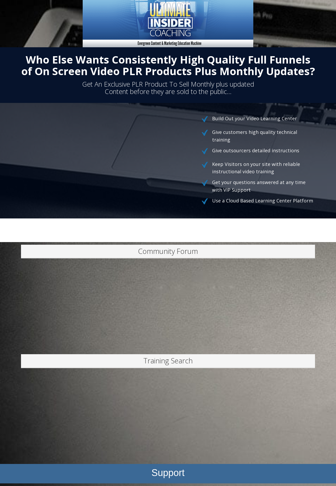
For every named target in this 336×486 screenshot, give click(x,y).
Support (168, 472)
